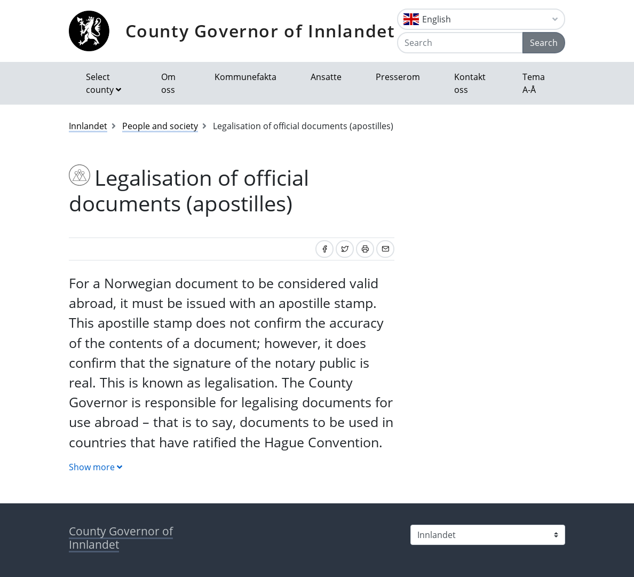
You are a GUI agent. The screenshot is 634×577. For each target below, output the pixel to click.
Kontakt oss (470, 83)
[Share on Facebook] (324, 249)
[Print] (365, 249)
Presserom (398, 77)
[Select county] (487, 535)
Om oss (168, 83)
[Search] (460, 42)
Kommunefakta (245, 77)
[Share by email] (385, 249)
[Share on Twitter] (345, 249)
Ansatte (326, 77)
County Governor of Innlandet (260, 30)
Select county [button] (100, 83)
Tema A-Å (533, 83)
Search (544, 43)
